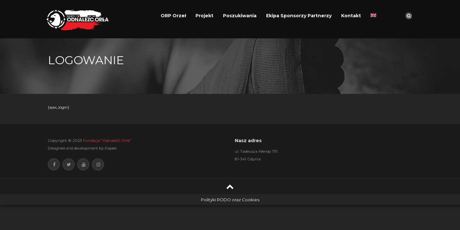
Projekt (204, 16)
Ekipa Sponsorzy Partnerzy (299, 16)
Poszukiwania (240, 16)
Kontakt (351, 16)
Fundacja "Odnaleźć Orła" (107, 140)
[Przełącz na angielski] (373, 15)
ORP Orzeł (173, 16)
